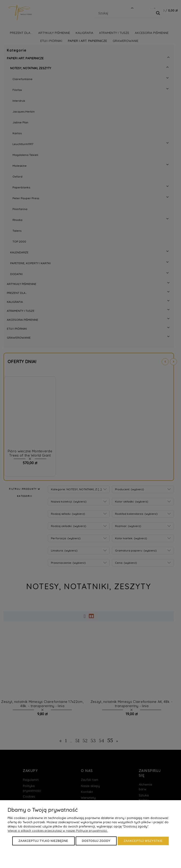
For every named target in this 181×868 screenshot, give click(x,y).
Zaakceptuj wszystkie (143, 841)
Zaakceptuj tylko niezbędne (43, 841)
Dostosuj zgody (96, 841)
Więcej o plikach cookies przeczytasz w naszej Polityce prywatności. (58, 830)
